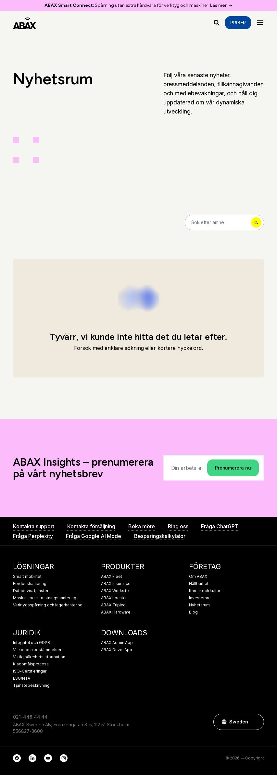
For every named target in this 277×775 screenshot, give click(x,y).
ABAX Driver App (116, 650)
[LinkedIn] (32, 758)
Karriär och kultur (204, 591)
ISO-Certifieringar (29, 671)
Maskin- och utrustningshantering (44, 598)
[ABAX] (24, 22)
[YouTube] (48, 758)
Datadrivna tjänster (30, 591)
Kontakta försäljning (91, 526)
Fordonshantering (29, 583)
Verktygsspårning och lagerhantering (47, 605)
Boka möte (141, 526)
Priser (238, 22)
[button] (256, 722)
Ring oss (178, 526)
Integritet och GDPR (31, 642)
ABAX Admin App (117, 642)
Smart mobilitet (27, 576)
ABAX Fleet (111, 576)
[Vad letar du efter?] (216, 23)
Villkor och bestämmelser (37, 650)
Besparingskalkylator (159, 536)
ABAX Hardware (116, 612)
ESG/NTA (21, 678)
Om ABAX (198, 576)
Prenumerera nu (233, 468)
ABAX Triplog (113, 605)
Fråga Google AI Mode (93, 536)
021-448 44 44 (30, 717)
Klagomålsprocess (31, 664)
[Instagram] (64, 758)
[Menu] (260, 23)
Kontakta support (33, 526)
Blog (193, 612)
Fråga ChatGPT (219, 526)
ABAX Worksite (115, 591)
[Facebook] (17, 758)
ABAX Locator (114, 598)
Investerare (199, 598)
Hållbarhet (198, 583)
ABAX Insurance (116, 583)
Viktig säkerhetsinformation (39, 657)
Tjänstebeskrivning (31, 685)
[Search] (224, 222)
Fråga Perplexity (33, 536)
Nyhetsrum (199, 605)
